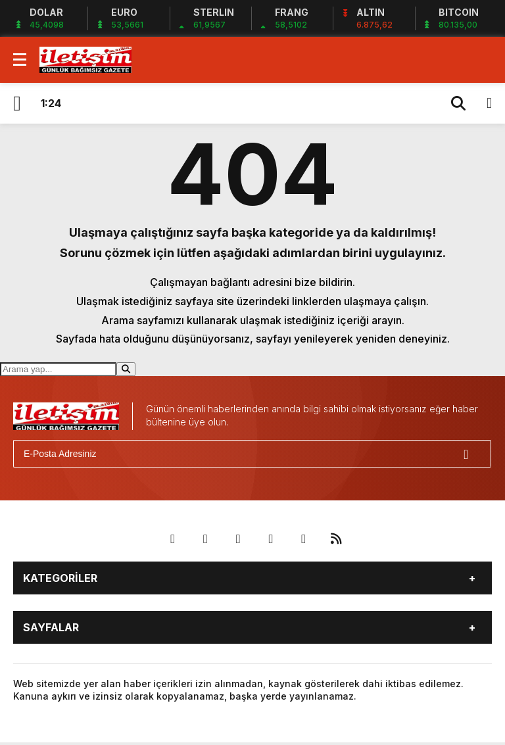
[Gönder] (475, 454)
